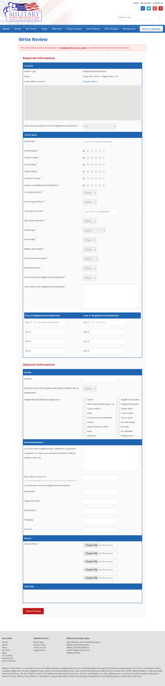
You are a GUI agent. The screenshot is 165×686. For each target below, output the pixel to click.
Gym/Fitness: (30, 510)
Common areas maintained (99, 417)
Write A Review (151, 28)
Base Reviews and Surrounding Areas (84, 642)
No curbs (125, 426)
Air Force (31, 28)
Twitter (149, 8)
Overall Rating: (30, 150)
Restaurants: (30, 491)
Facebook (143, 8)
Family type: (29, 230)
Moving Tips (7, 658)
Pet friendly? (29, 239)
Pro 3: (28, 341)
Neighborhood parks (130, 399)
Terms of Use (39, 647)
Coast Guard (74, 28)
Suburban (91, 435)
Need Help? (38, 642)
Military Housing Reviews (78, 644)
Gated (90, 399)
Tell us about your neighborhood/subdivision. (44, 286)
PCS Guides (111, 28)
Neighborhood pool (130, 404)
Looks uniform (94, 408)
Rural (89, 431)
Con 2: (86, 332)
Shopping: (28, 519)
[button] (82, 100)
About (6, 28)
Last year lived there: (33, 211)
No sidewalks (127, 431)
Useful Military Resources (78, 650)
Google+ (154, 8)
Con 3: (86, 341)
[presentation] (45, 596)
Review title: (29, 141)
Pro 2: (28, 332)
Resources (129, 28)
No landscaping (128, 422)
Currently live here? (32, 192)
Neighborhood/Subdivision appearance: (42, 399)
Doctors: (28, 529)
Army (18, 28)
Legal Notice (39, 650)
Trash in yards (127, 413)
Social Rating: (30, 164)
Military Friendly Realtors (78, 647)
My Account (145, 2)
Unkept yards (127, 408)
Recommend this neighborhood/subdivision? (44, 277)
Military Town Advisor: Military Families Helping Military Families (22, 12)
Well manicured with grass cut (100, 404)
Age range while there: (34, 220)
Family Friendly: (31, 157)
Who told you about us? (35, 476)
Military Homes (73, 652)
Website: (28, 378)
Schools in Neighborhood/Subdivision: (41, 185)
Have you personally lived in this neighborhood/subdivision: (51, 125)
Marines (57, 28)
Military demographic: (34, 248)
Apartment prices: (32, 267)
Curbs (89, 413)
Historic (90, 422)
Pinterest (160, 8)
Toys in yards (127, 417)
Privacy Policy (39, 644)
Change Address (90, 81)
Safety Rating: (30, 171)
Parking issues (127, 435)
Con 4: (86, 350)
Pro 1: (28, 322)
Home (136, 2)
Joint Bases (93, 28)
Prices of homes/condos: (35, 258)
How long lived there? (34, 201)
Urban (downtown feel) (97, 426)
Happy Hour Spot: (32, 500)
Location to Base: (32, 178)
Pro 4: (28, 350)
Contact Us (158, 2)
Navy (44, 28)
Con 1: (86, 322)
